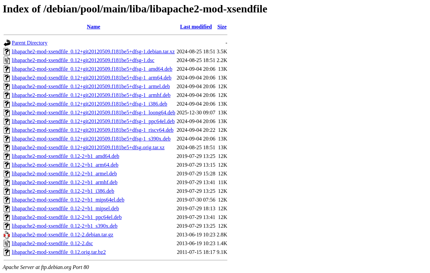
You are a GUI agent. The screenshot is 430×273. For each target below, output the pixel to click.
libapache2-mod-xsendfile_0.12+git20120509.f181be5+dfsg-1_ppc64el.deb (93, 121)
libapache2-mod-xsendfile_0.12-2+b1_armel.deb (64, 173)
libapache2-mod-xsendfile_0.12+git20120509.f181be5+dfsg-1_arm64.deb (91, 77)
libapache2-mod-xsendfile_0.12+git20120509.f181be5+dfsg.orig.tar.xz (88, 147)
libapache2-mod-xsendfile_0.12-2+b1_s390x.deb (65, 226)
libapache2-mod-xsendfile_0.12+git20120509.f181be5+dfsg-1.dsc (83, 60)
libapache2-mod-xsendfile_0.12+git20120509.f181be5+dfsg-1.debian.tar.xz (93, 51)
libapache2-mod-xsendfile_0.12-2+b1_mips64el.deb (68, 200)
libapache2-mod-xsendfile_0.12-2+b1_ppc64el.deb (67, 217)
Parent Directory (29, 43)
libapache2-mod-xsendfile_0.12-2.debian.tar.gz (62, 234)
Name (93, 27)
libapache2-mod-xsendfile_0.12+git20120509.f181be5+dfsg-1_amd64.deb (92, 69)
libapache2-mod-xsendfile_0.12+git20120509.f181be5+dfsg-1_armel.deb (91, 86)
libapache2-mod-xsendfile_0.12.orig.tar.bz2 (59, 252)
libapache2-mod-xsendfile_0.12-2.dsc (52, 243)
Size (222, 27)
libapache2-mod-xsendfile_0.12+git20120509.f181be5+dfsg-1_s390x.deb (91, 139)
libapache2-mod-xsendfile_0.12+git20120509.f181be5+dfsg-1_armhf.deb (91, 95)
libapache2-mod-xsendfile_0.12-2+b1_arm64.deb (65, 165)
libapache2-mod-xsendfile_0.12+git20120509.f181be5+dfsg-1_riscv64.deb (93, 130)
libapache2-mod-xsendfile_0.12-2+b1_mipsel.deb (65, 208)
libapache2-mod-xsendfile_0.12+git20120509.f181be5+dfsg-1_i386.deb (89, 104)
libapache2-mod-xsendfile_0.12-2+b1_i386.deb (63, 191)
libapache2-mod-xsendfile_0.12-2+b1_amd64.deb (65, 156)
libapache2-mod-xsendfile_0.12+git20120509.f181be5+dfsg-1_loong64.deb (93, 112)
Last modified (196, 27)
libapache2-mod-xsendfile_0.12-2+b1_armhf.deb (65, 182)
